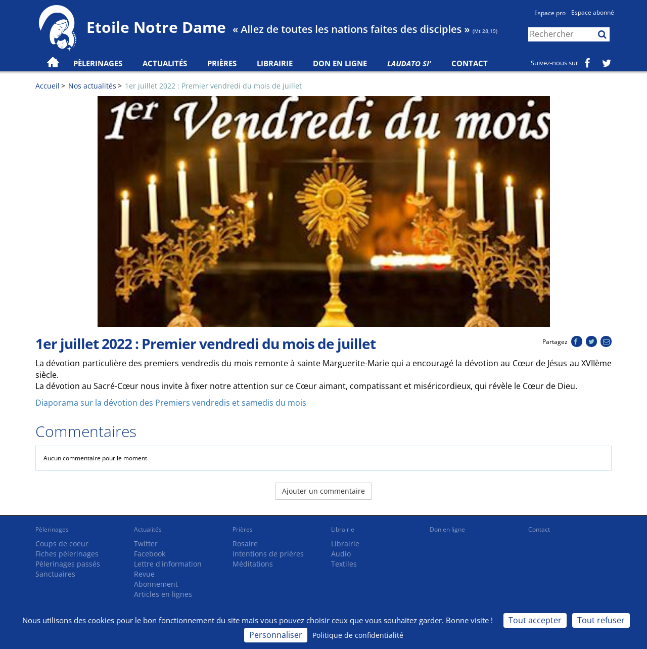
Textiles (344, 564)
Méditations (253, 564)
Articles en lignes (163, 594)
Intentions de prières (268, 553)
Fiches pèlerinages (67, 553)
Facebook (149, 553)
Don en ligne (340, 63)
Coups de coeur (61, 543)
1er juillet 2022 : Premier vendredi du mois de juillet (213, 86)
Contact (469, 63)
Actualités (148, 529)
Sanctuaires (55, 574)
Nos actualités (92, 86)
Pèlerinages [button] (97, 63)
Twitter (146, 543)
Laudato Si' (409, 63)
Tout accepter (535, 620)
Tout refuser (601, 620)
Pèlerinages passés (67, 564)
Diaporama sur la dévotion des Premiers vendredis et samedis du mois (170, 402)
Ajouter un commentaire (323, 491)
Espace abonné (592, 12)
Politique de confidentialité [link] (357, 635)
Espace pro (550, 13)
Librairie (275, 63)
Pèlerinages (52, 529)
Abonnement (156, 584)
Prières (222, 63)
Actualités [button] (165, 63)
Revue (144, 574)
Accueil (47, 86)
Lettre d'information (168, 564)
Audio (341, 553)
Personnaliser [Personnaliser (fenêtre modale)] (275, 634)
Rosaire (245, 543)
